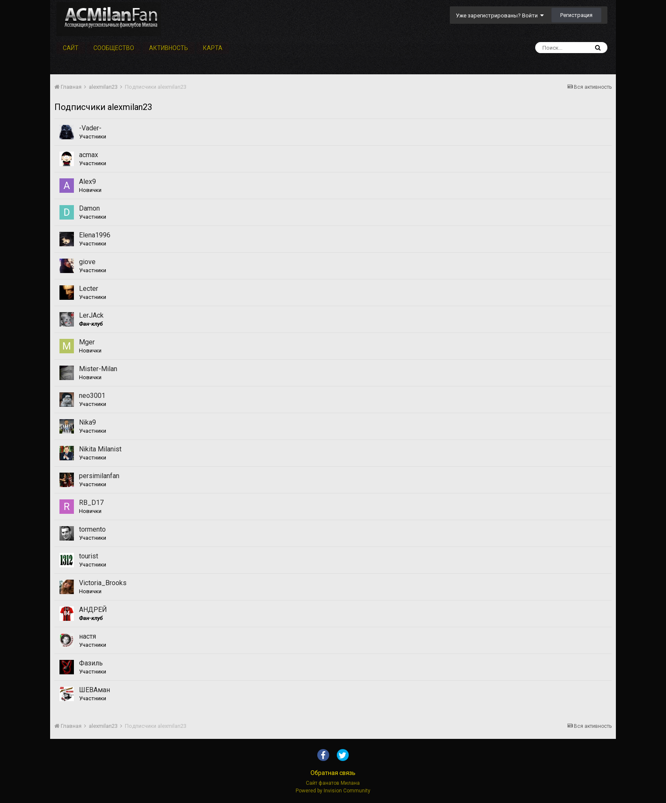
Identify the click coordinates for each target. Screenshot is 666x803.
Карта (213, 48)
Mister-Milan (98, 369)
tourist (88, 556)
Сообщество (113, 48)
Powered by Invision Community (333, 791)
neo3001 (92, 396)
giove (87, 262)
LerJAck (91, 315)
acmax (88, 155)
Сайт (71, 48)
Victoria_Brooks (103, 583)
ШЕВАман (94, 690)
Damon (89, 208)
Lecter (88, 289)
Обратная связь (333, 772)
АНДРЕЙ (93, 610)
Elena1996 (94, 235)
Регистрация (576, 15)
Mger (87, 342)
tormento (92, 529)
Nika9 (87, 422)
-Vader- (90, 128)
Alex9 (87, 182)
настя (87, 636)
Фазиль (91, 663)
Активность (168, 48)
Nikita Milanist (100, 449)
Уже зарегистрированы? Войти (500, 15)
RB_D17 (91, 503)
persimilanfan (99, 476)
